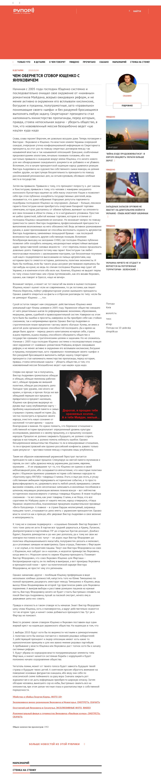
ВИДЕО (92, 711)
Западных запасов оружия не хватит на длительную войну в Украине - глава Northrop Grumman (126, 211)
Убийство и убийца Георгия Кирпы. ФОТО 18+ (39, 696)
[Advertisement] (80, 36)
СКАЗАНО (104, 62)
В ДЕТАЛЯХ (39, 62)
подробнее (127, 105)
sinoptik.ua (112, 331)
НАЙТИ (137, 11)
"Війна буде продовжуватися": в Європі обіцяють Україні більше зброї (126, 157)
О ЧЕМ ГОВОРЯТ (57, 62)
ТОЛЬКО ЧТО (23, 62)
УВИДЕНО (74, 62)
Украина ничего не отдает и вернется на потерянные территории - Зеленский (125, 266)
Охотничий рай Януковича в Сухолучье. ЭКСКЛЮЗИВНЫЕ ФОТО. (50, 711)
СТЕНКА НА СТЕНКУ (140, 62)
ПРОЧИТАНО (89, 62)
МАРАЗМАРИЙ (119, 62)
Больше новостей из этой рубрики (57, 747)
